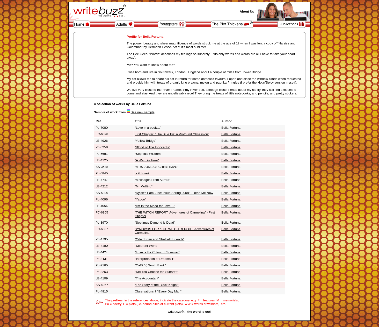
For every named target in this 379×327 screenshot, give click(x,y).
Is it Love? (142, 173)
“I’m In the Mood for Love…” (155, 206)
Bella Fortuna (231, 127)
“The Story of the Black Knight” (157, 285)
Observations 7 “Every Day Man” (158, 291)
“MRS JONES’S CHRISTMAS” (156, 167)
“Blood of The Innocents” (152, 147)
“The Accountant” (147, 278)
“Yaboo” (140, 199)
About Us (247, 11)
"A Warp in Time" (147, 160)
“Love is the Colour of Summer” (157, 252)
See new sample (142, 112)
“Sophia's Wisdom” (148, 154)
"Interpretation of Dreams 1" (154, 259)
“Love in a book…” (148, 127)
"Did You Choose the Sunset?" (156, 272)
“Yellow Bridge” (145, 140)
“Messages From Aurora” (152, 180)
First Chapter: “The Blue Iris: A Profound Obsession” (172, 134)
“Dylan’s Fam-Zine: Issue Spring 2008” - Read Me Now (174, 193)
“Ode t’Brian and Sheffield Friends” (159, 239)
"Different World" (146, 246)
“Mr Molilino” (143, 186)
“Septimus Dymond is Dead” (155, 222)
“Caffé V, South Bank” (150, 265)
